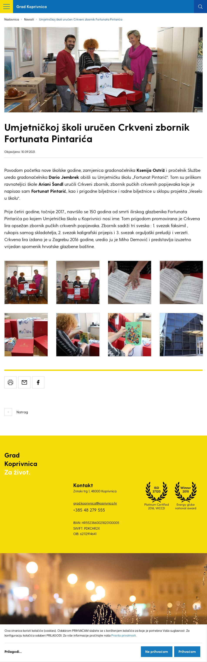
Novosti (29, 19)
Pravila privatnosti (123, 635)
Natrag (22, 412)
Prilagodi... (13, 651)
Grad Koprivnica (31, 6)
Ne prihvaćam (156, 651)
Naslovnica (11, 19)
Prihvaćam (187, 651)
